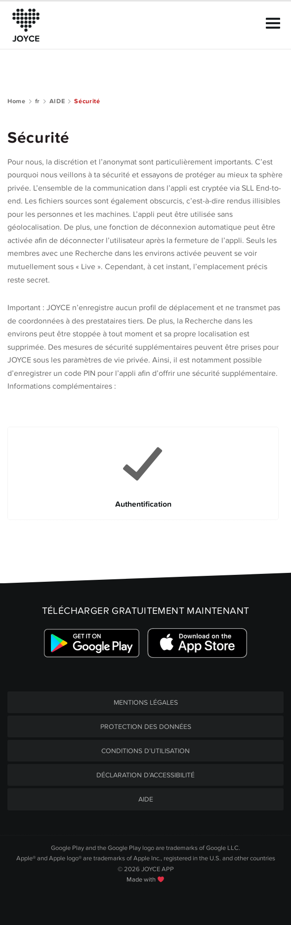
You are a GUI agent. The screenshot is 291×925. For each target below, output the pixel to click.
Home (16, 101)
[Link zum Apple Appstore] (196, 643)
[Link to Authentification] (143, 473)
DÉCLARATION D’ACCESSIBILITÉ (145, 775)
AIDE (57, 101)
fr (37, 101)
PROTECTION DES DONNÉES (145, 727)
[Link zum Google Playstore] (92, 643)
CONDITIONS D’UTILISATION (145, 751)
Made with (145, 880)
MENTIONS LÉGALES (146, 702)
